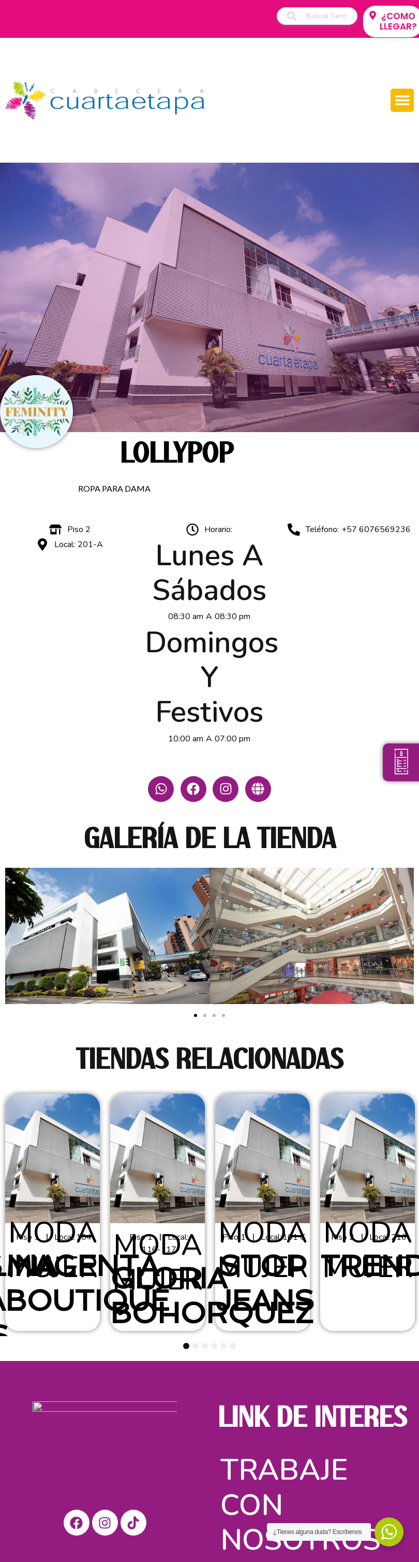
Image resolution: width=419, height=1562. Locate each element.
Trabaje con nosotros (300, 1501)
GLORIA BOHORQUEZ (211, 1292)
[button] (402, 100)
